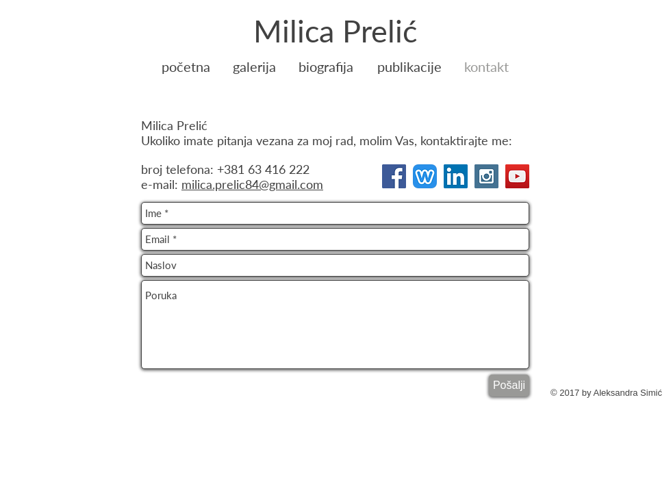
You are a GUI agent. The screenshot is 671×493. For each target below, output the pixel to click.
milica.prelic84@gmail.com (252, 184)
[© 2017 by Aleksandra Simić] (606, 393)
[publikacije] (409, 66)
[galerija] (254, 66)
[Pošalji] (509, 385)
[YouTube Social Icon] (517, 176)
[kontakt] (486, 66)
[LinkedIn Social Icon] (456, 176)
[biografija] (326, 66)
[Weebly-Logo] (425, 176)
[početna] (186, 66)
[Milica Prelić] (335, 31)
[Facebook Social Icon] (394, 176)
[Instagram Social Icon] (486, 176)
